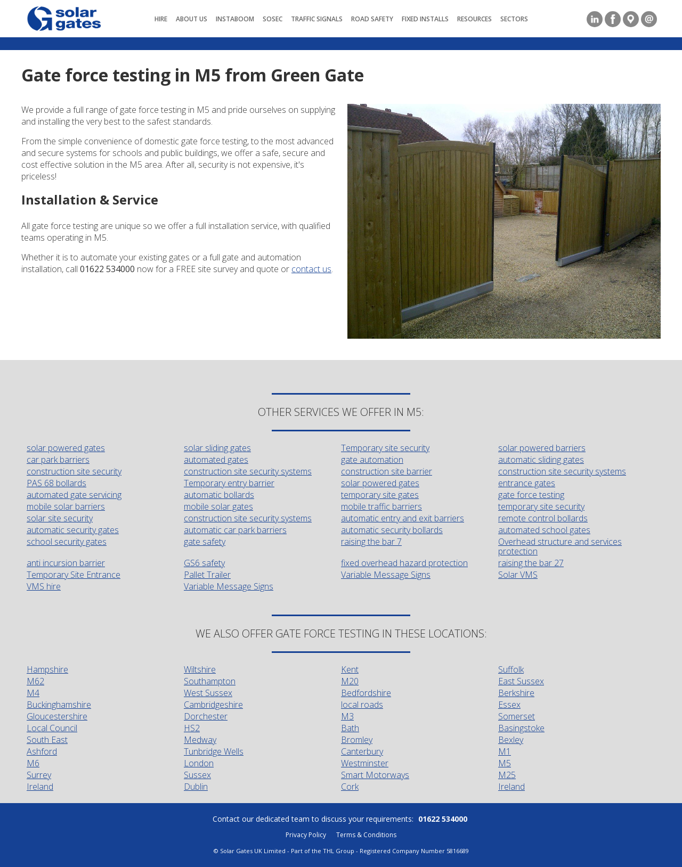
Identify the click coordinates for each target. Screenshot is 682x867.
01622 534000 (442, 819)
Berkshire (516, 693)
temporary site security (541, 506)
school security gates (67, 541)
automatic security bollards (392, 530)
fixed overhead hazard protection (404, 563)
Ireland (40, 786)
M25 (507, 775)
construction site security (74, 471)
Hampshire (47, 669)
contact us (311, 269)
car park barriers (58, 459)
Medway (200, 740)
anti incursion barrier (66, 563)
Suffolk (511, 669)
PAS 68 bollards (56, 483)
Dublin (196, 786)
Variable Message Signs (386, 574)
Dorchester (206, 716)
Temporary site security (385, 448)
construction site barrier (386, 471)
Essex (509, 704)
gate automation (372, 459)
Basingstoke (521, 728)
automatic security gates (73, 530)
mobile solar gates (218, 506)
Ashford (42, 751)
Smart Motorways (375, 775)
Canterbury (362, 751)
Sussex (197, 775)
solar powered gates (66, 448)
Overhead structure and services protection (560, 546)
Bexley (510, 740)
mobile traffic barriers (381, 506)
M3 (347, 716)
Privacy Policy (306, 834)
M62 (35, 681)
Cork (350, 786)
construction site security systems (248, 471)
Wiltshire (200, 669)
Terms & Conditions (366, 834)
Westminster (364, 763)
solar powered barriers (542, 448)
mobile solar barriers (66, 506)
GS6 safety (204, 563)
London (199, 763)
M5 (504, 763)
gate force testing (531, 495)
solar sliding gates (217, 448)
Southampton (210, 681)
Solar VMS (518, 574)
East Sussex (521, 681)
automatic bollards (219, 495)
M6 (33, 763)
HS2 (192, 728)
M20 (350, 681)
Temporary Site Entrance (73, 574)
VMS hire (44, 586)
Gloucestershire (57, 716)
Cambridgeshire (213, 704)
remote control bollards (543, 518)
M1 (504, 751)
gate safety (204, 541)
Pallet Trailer (207, 574)
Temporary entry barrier (229, 483)
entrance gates (526, 483)
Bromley (356, 740)
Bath (350, 728)
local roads (362, 704)
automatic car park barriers (235, 530)
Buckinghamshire (59, 704)
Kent (350, 669)
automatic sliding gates (541, 459)
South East (47, 740)
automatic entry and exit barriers (402, 518)
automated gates (216, 459)
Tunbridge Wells (213, 751)
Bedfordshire (366, 693)
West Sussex (208, 693)
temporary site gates (380, 495)
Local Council (52, 728)
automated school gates (544, 530)
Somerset (516, 716)
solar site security (60, 518)
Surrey (39, 775)
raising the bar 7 (371, 541)
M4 (33, 693)
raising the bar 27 (531, 563)
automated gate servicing (74, 495)
